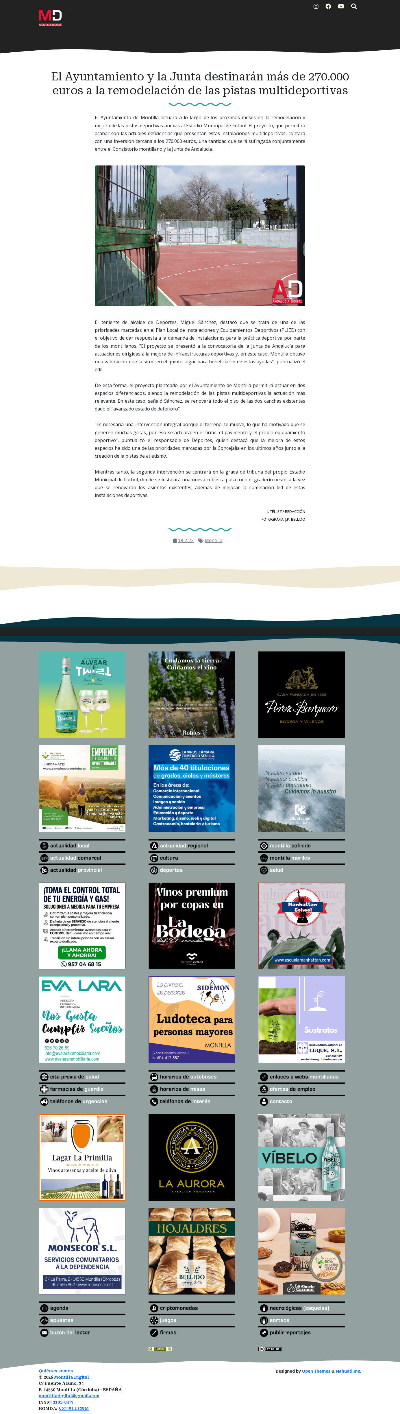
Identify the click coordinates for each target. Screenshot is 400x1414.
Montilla (213, 540)
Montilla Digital (71, 1377)
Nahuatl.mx (348, 1371)
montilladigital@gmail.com (69, 1395)
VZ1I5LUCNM (74, 1408)
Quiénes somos (56, 1371)
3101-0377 (63, 1402)
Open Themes (316, 1371)
